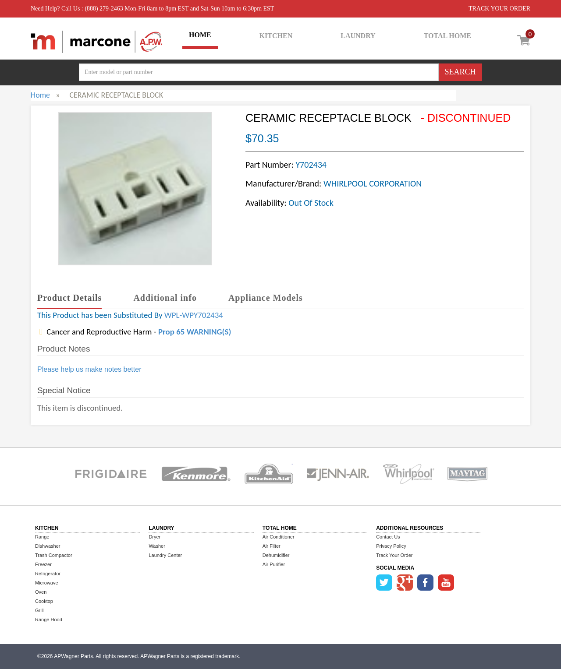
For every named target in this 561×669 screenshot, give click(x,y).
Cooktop (44, 601)
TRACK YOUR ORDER (499, 8)
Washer (157, 546)
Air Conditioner (279, 536)
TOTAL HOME (447, 35)
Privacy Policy (391, 546)
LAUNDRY (358, 35)
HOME (200, 35)
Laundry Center (165, 555)
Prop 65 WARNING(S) (194, 332)
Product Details (69, 298)
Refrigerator (47, 573)
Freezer (43, 564)
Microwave (46, 582)
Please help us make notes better (89, 369)
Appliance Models (265, 298)
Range (42, 536)
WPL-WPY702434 (193, 315)
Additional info (164, 298)
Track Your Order (394, 555)
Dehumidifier (276, 555)
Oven (40, 592)
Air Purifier (274, 564)
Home (40, 95)
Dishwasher (47, 546)
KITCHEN (276, 35)
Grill (39, 610)
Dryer (154, 536)
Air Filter (271, 546)
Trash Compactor (53, 555)
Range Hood (48, 619)
